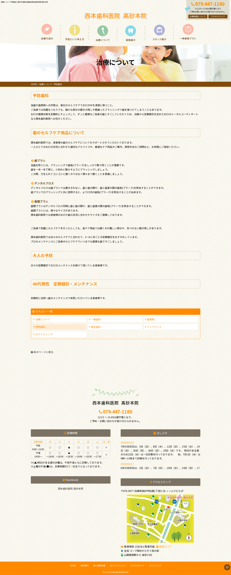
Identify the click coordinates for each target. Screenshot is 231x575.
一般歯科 (96, 319)
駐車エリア (165, 546)
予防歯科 (40, 327)
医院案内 (85, 565)
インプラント (154, 327)
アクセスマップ (218, 16)
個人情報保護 (99, 565)
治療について (42, 319)
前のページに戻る (42, 352)
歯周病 (150, 319)
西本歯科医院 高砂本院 (70, 488)
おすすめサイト (138, 565)
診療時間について (198, 16)
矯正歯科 (96, 327)
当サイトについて (118, 565)
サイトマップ (155, 565)
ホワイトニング (44, 334)
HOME (34, 84)
